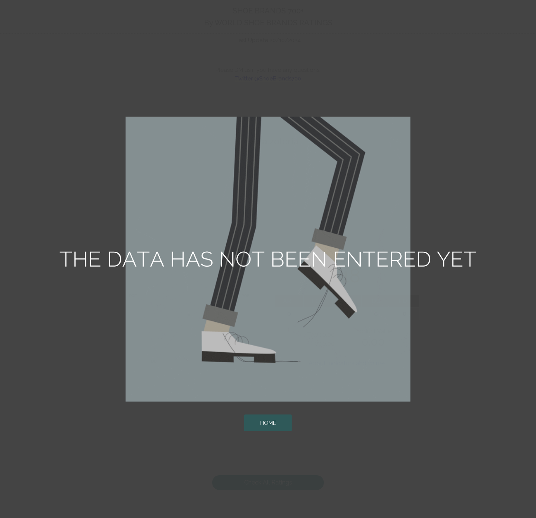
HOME (268, 423)
